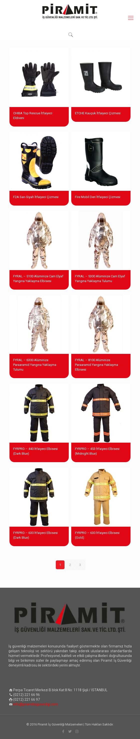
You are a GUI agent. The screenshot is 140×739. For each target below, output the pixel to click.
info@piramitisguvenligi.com (35, 704)
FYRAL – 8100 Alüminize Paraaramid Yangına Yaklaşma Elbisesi (96, 364)
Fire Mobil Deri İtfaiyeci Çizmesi (97, 197)
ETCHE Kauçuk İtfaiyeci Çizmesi (98, 113)
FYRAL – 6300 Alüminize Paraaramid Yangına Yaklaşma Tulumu (34, 364)
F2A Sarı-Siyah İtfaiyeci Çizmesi (36, 197)
